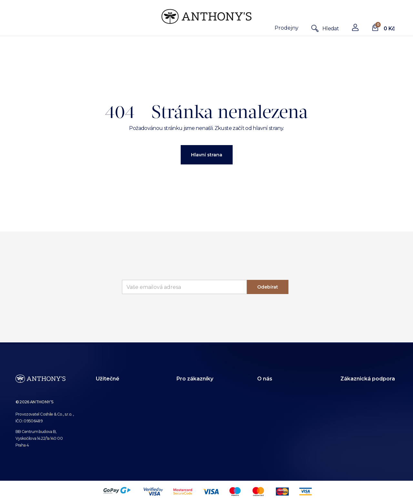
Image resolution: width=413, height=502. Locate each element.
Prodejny (286, 28)
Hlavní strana (207, 154)
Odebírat (267, 287)
